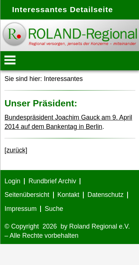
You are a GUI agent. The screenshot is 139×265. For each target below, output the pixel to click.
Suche (54, 208)
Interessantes (63, 78)
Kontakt (69, 194)
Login (12, 181)
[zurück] (15, 150)
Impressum (20, 208)
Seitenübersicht (26, 194)
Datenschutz (105, 194)
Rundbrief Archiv (52, 181)
